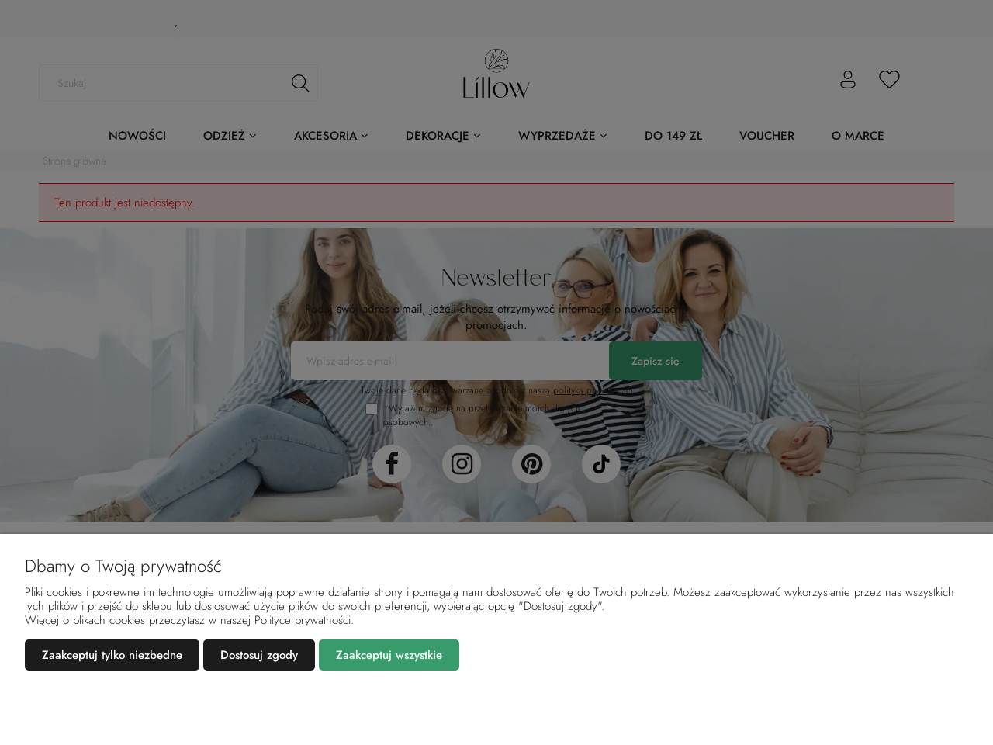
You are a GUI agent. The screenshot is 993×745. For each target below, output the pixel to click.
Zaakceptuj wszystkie (389, 655)
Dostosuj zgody (259, 655)
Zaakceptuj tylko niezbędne (112, 655)
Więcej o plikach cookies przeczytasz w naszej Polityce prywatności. (189, 620)
